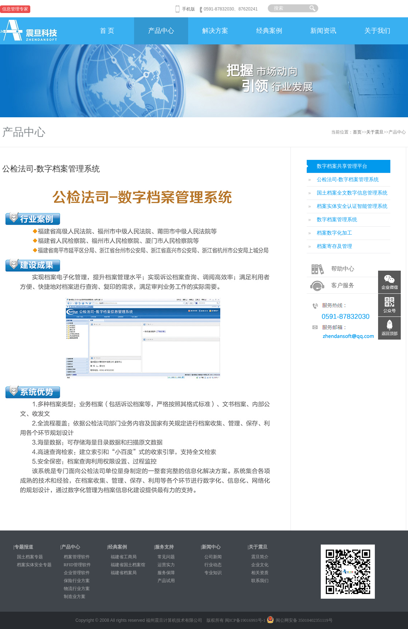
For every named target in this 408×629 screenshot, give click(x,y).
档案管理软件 (77, 556)
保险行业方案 (77, 580)
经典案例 (269, 30)
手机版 (188, 9)
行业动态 (213, 564)
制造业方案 (74, 596)
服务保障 (166, 572)
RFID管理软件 (77, 564)
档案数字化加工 (334, 233)
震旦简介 (260, 556)
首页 (357, 132)
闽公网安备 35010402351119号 (300, 620)
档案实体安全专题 (34, 564)
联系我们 (260, 580)
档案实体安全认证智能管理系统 (352, 206)
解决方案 (215, 30)
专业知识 (213, 572)
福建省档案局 (124, 572)
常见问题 (166, 556)
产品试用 (166, 580)
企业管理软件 (77, 572)
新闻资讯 (323, 30)
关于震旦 (374, 132)
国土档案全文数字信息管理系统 (352, 193)
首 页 (107, 30)
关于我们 (377, 30)
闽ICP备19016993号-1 (245, 620)
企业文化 (260, 564)
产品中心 (161, 30)
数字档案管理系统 (337, 219)
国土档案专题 (30, 556)
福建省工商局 (124, 556)
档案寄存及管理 (334, 246)
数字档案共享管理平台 (342, 166)
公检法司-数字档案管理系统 (348, 179)
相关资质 (260, 572)
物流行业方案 (77, 588)
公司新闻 (213, 556)
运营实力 (166, 564)
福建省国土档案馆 (128, 564)
